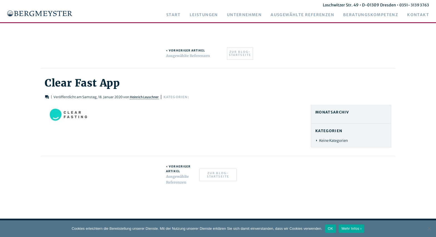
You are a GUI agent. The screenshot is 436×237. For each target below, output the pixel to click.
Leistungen (208, 15)
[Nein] (429, 228)
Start (177, 15)
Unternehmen (248, 15)
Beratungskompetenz (374, 15)
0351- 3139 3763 (417, 5)
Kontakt (422, 15)
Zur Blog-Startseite (240, 53)
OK (330, 228)
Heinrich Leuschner (160, 97)
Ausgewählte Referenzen (306, 15)
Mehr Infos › (351, 228)
